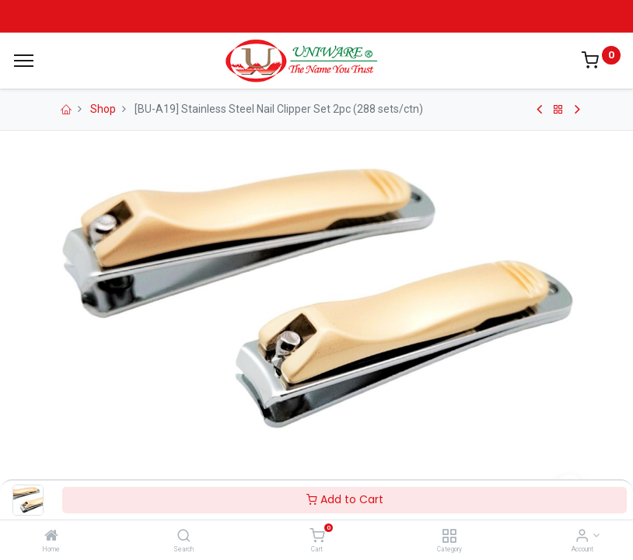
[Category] (449, 536)
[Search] (184, 536)
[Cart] (317, 536)
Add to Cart (344, 499)
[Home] (51, 536)
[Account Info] (582, 536)
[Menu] (23, 60)
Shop (103, 109)
